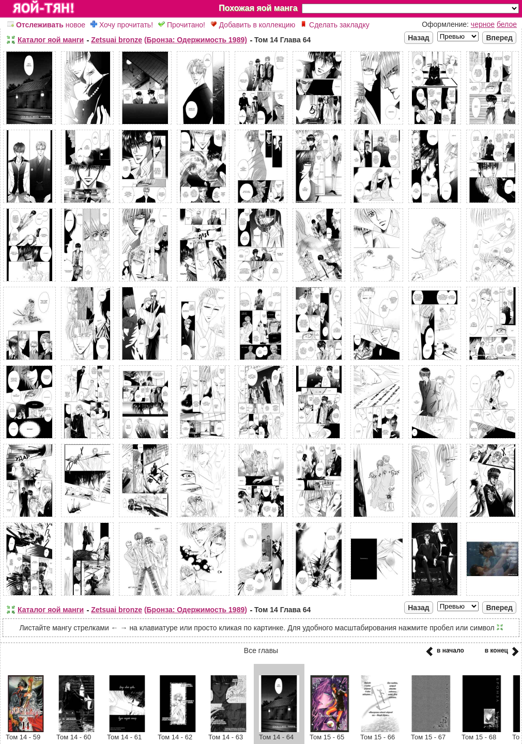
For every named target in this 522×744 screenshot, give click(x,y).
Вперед (499, 38)
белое (507, 24)
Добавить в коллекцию (252, 25)
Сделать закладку (335, 25)
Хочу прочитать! (121, 25)
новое (46, 25)
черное (483, 24)
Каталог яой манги (51, 40)
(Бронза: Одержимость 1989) (195, 40)
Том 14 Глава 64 (282, 40)
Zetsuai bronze (116, 40)
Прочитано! (181, 25)
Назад (418, 38)
